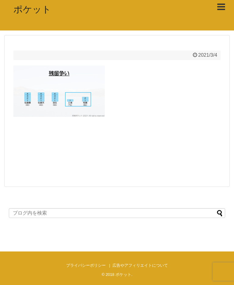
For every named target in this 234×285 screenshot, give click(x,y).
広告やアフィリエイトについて (140, 265)
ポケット (32, 9)
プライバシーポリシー (86, 265)
